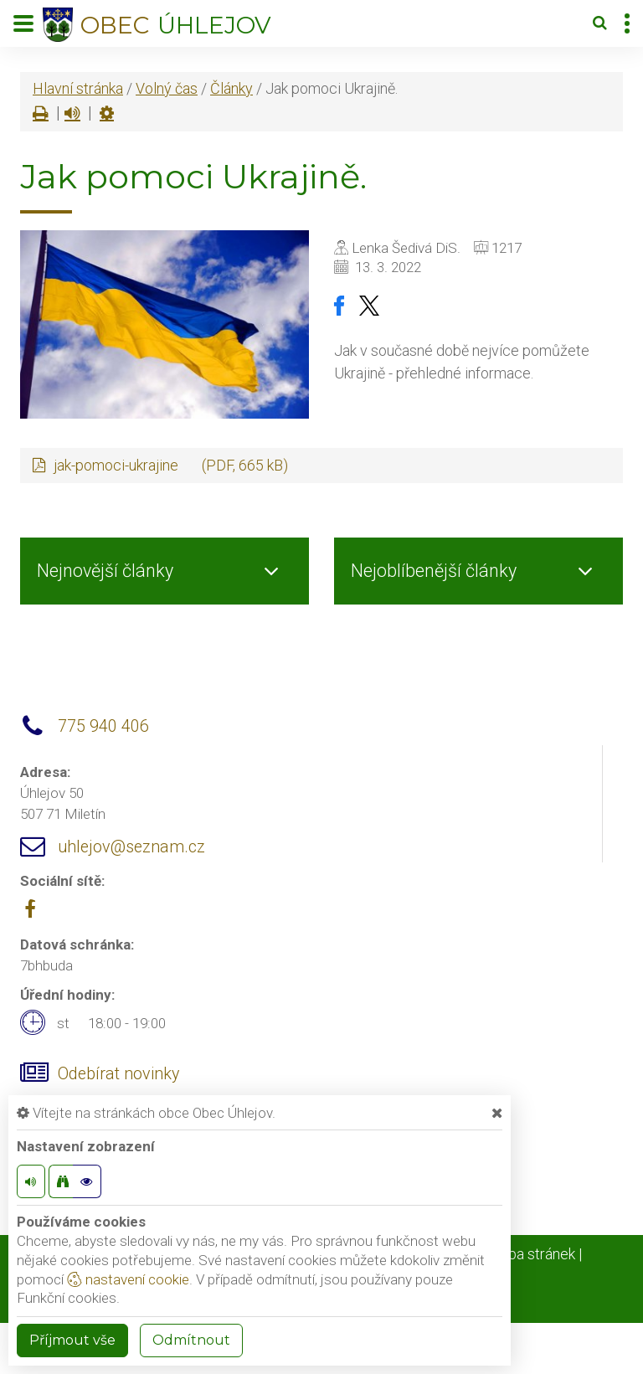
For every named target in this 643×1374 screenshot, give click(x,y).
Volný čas (167, 88)
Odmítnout (191, 1340)
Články (231, 88)
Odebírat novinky (118, 1073)
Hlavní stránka (78, 88)
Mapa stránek (531, 1254)
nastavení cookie (128, 1279)
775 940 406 (103, 726)
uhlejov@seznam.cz (131, 847)
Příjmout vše (72, 1340)
